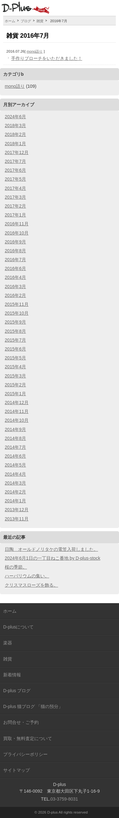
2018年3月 (15, 125)
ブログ (26, 21)
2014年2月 (15, 491)
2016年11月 (17, 223)
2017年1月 (15, 214)
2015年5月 (15, 357)
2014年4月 (15, 474)
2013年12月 (17, 509)
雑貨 (39, 21)
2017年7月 (15, 161)
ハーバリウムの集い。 (27, 575)
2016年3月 (15, 286)
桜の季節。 (16, 567)
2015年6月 (15, 348)
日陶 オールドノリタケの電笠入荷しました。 (51, 549)
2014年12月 (17, 402)
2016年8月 (15, 250)
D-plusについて (18, 626)
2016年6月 (15, 268)
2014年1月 (15, 500)
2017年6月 (15, 170)
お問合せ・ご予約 (21, 722)
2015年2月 (15, 384)
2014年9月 (15, 429)
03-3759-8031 (64, 799)
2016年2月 (15, 295)
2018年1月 (15, 143)
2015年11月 (17, 304)
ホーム (10, 21)
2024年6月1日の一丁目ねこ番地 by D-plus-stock (52, 558)
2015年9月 (15, 322)
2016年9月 (15, 241)
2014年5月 (15, 464)
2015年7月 (15, 340)
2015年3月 (15, 375)
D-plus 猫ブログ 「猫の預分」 (33, 706)
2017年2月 (15, 206)
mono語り (35, 51)
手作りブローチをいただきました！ (46, 58)
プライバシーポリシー (25, 754)
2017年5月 (15, 179)
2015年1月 (15, 393)
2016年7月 (15, 259)
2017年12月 (17, 152)
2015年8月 (15, 331)
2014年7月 (15, 447)
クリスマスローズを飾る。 (31, 585)
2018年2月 (15, 134)
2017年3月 (15, 197)
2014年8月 (15, 438)
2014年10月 (17, 420)
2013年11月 (17, 518)
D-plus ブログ (16, 690)
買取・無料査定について (27, 738)
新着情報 (12, 674)
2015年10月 (17, 313)
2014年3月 (15, 483)
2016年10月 (17, 232)
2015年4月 (15, 366)
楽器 (7, 642)
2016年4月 (15, 277)
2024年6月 (15, 116)
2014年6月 (15, 456)
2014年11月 (17, 411)
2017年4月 (15, 188)
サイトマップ (16, 770)
